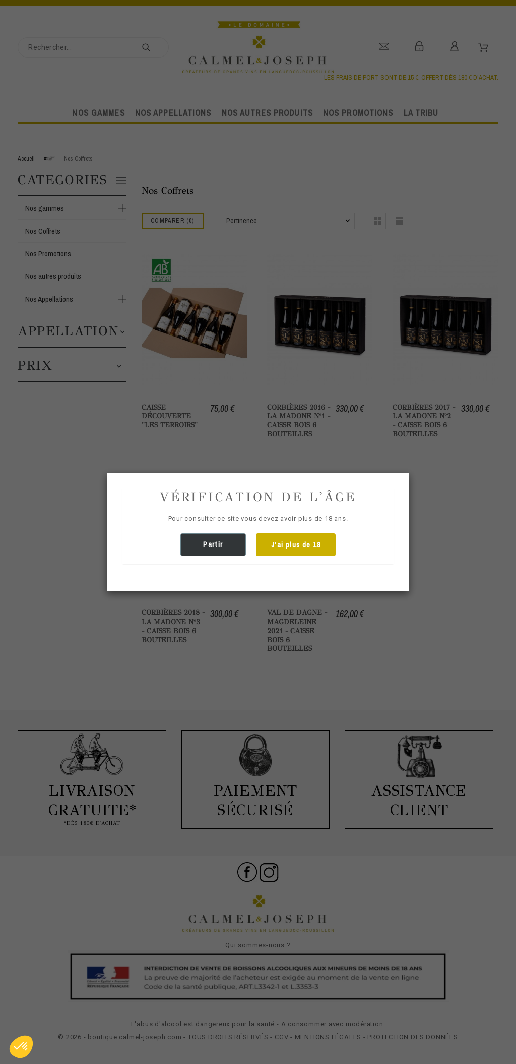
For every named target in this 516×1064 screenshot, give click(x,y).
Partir (213, 544)
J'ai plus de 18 (295, 544)
